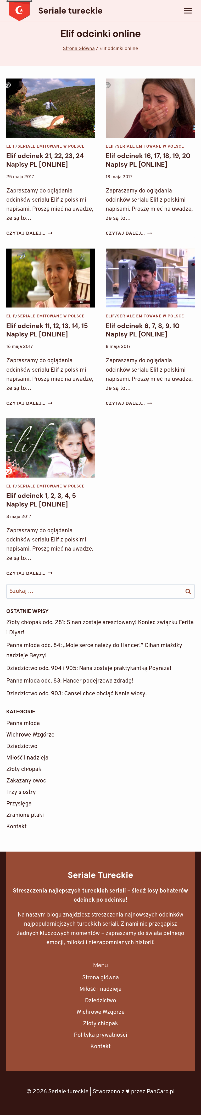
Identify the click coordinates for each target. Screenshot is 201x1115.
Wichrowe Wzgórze (30, 735)
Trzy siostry (21, 792)
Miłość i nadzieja (27, 758)
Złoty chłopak (23, 769)
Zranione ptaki (25, 815)
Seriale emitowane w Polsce (51, 146)
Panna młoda (23, 723)
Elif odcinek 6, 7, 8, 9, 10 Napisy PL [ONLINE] (143, 330)
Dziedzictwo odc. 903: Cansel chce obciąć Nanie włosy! (76, 693)
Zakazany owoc (26, 781)
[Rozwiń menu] (188, 10)
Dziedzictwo (21, 746)
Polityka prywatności (100, 1035)
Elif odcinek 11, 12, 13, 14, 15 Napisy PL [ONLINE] (47, 330)
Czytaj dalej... (29, 234)
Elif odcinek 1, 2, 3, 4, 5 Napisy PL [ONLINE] (41, 500)
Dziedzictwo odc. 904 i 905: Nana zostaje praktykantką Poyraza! (88, 668)
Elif (10, 146)
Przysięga (19, 803)
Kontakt (16, 826)
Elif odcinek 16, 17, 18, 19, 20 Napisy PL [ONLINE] (148, 160)
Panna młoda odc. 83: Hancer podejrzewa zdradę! (69, 681)
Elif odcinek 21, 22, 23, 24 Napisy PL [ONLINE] (45, 160)
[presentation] (50, 108)
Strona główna (100, 977)
